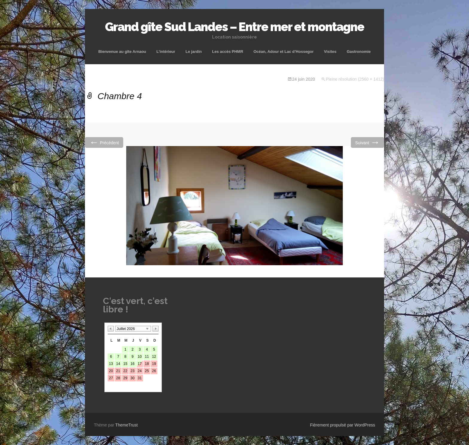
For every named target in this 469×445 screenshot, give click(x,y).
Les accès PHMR (227, 51)
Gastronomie (359, 51)
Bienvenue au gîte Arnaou (122, 51)
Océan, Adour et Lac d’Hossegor (283, 51)
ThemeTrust (126, 425)
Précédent (104, 142)
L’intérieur (165, 51)
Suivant (367, 142)
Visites (330, 51)
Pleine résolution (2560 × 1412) (355, 79)
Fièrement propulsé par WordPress (342, 425)
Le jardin (193, 51)
